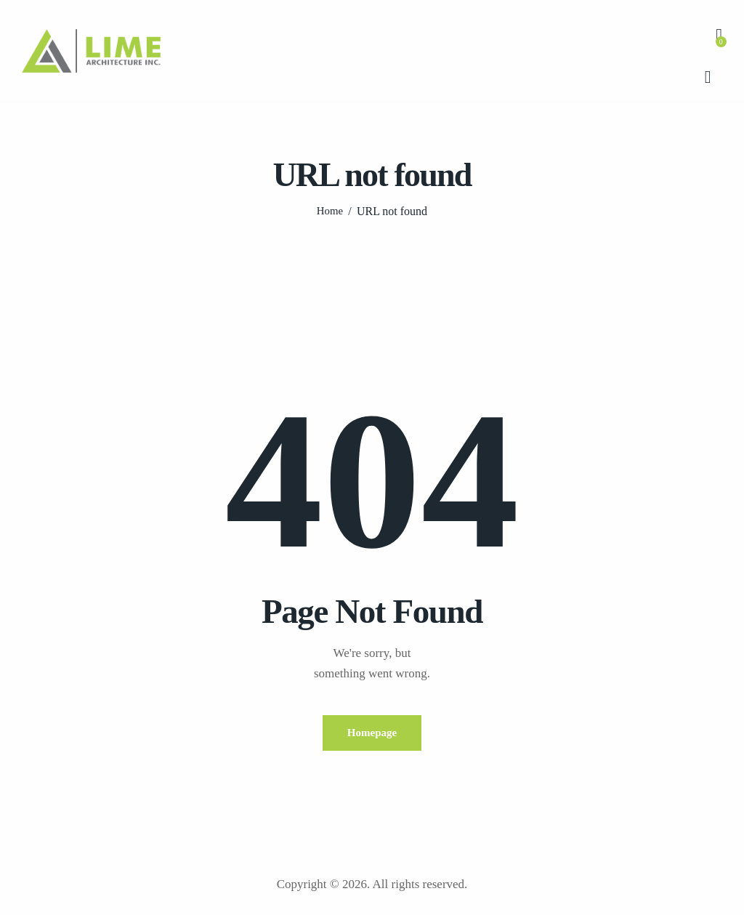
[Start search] (708, 77)
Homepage (372, 732)
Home (329, 211)
